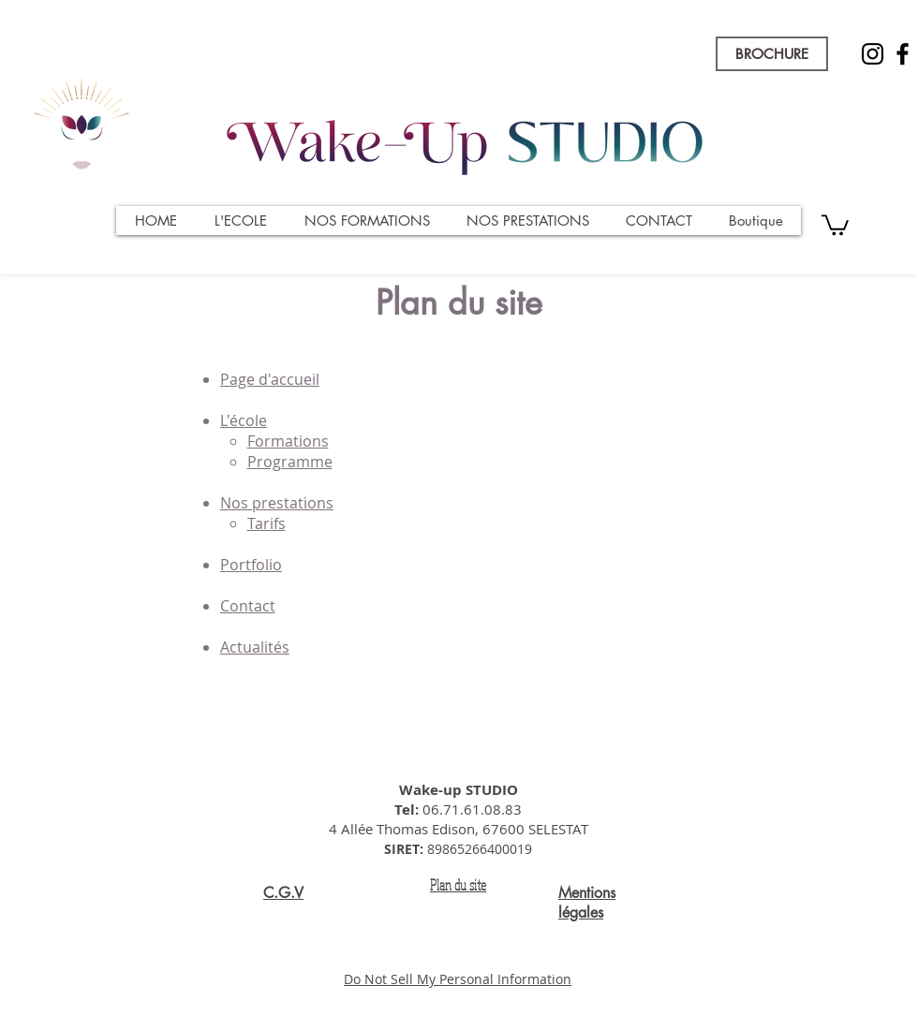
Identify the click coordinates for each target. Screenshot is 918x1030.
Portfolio (251, 564)
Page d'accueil (269, 379)
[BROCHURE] (772, 54)
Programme (290, 461)
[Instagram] (872, 53)
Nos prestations (276, 503)
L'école (243, 420)
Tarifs (266, 523)
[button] (835, 224)
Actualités (254, 647)
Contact (247, 606)
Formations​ (288, 441)
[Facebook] (902, 53)
